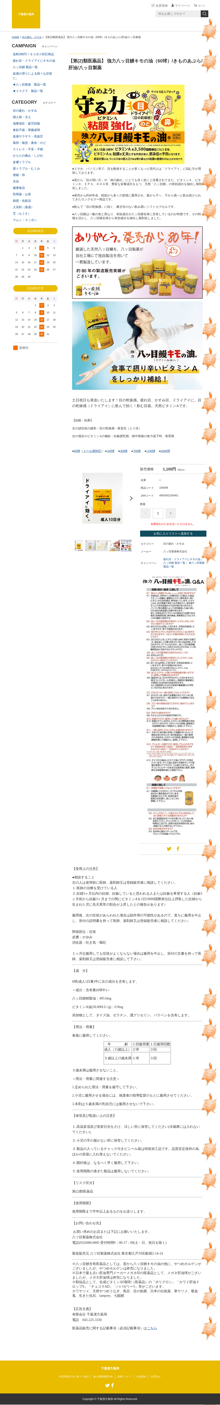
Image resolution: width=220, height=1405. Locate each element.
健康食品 (19, 187)
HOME (16, 37)
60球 (77, 451)
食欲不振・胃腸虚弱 (26, 130)
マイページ (180, 5)
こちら (152, 1328)
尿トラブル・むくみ (26, 168)
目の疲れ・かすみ (33, 37)
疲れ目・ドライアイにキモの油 (181, 559)
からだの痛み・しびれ (28, 155)
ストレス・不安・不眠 (28, 149)
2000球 (165, 451)
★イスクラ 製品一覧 (28, 91)
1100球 (150, 451)
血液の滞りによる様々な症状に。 (32, 76)
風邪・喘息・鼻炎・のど (29, 142)
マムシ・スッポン (25, 220)
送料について (126, 1376)
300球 (123, 451)
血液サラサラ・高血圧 (28, 136)
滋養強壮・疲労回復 (26, 123)
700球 (137, 451)
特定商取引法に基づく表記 (72, 1376)
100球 (110, 451)
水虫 (16, 181)
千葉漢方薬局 (26, 14)
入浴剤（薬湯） (23, 207)
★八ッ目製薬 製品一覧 (29, 84)
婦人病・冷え (22, 117)
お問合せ (158, 1376)
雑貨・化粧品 (22, 200)
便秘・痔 (19, 175)
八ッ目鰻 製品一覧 (174, 562)
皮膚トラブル (22, 162)
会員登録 (160, 5)
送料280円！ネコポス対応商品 (33, 54)
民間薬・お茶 (22, 194)
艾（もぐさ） (22, 213)
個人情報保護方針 (102, 1376)
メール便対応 (92, 451)
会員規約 (143, 1376)
